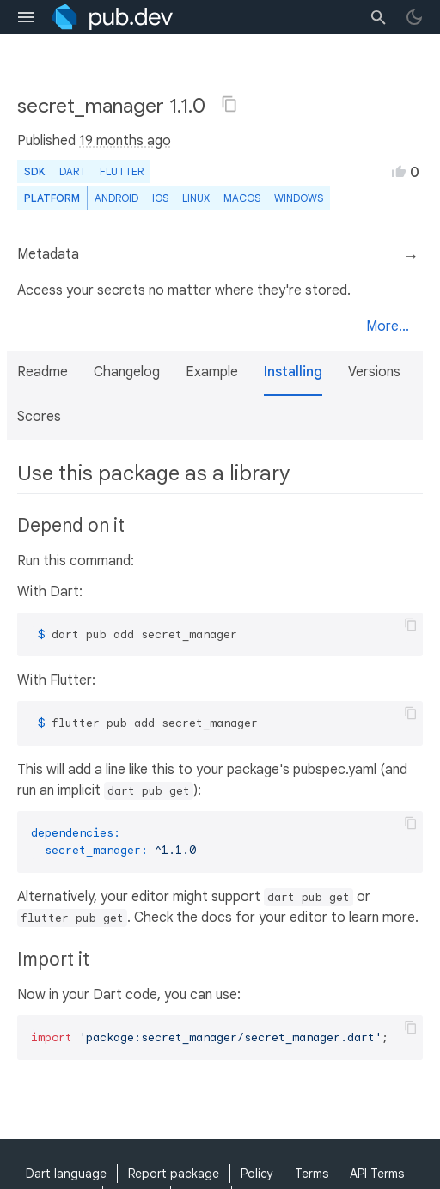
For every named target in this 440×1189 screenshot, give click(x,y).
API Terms (377, 1173)
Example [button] (212, 372)
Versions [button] (374, 372)
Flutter (122, 171)
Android (116, 198)
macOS (241, 198)
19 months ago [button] (125, 140)
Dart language (66, 1173)
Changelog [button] (127, 372)
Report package (173, 1173)
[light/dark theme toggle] (414, 17)
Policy (257, 1173)
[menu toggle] (25, 17)
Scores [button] (39, 416)
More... (387, 326)
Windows (298, 198)
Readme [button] (42, 372)
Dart (72, 171)
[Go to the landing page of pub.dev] (112, 17)
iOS (160, 198)
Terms (311, 1173)
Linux (196, 198)
